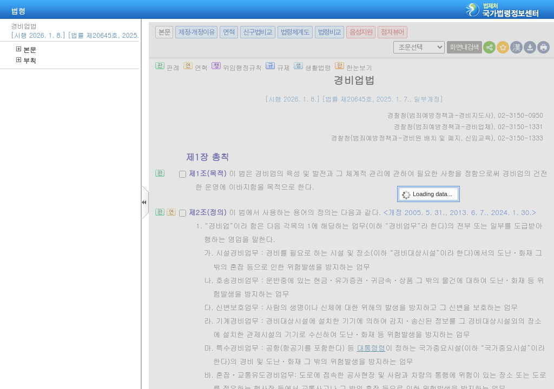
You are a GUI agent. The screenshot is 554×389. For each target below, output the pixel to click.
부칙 (26, 60)
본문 (26, 49)
